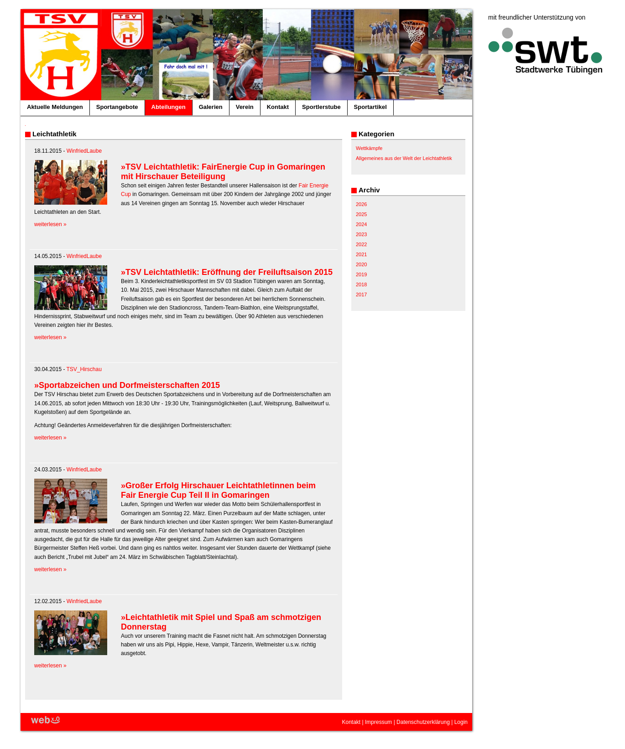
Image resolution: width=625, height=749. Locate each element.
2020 (361, 264)
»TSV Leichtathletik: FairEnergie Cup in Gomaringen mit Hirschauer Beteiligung (223, 171)
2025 (361, 214)
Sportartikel (370, 106)
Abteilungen (168, 106)
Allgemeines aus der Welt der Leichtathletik (404, 158)
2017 (361, 294)
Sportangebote (117, 106)
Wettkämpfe (369, 148)
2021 (361, 254)
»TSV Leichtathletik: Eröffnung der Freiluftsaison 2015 (227, 272)
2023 (361, 234)
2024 (361, 224)
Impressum (378, 722)
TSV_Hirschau (84, 369)
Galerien (211, 106)
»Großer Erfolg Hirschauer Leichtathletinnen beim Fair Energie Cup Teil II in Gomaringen (218, 490)
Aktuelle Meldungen (55, 106)
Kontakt (278, 106)
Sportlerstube (321, 106)
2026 (361, 204)
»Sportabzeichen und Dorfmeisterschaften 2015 (127, 385)
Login (461, 722)
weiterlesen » (50, 224)
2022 (361, 244)
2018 (361, 284)
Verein (245, 106)
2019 (361, 274)
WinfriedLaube (84, 151)
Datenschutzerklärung (423, 722)
